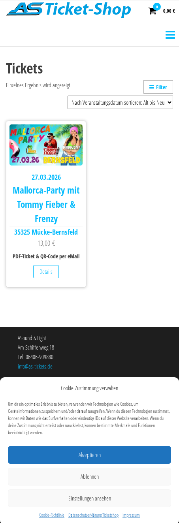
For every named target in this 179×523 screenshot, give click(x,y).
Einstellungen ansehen (89, 503)
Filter (158, 87)
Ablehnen (90, 481)
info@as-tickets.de (35, 366)
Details (46, 271)
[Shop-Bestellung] (120, 102)
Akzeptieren (90, 459)
